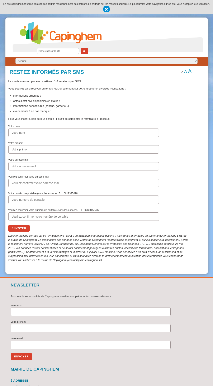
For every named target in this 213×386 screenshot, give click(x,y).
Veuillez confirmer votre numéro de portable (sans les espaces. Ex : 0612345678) (53, 210)
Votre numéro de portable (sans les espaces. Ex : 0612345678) (43, 193)
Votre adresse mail (18, 159)
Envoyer (19, 228)
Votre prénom (15, 143)
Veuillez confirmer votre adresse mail (28, 176)
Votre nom (14, 126)
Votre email (17, 338)
